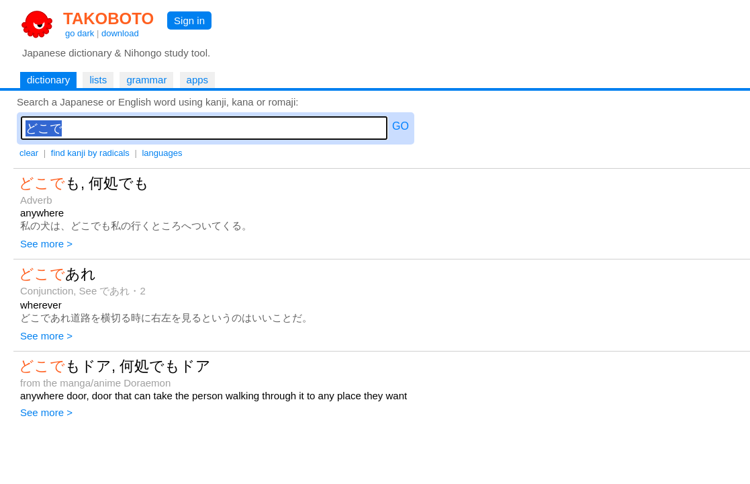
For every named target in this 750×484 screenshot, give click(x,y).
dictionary (48, 79)
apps (198, 79)
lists (98, 79)
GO (400, 126)
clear (28, 153)
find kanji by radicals (90, 153)
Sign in (189, 20)
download (120, 33)
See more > (46, 243)
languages (162, 153)
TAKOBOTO (108, 18)
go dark (79, 33)
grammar (146, 79)
